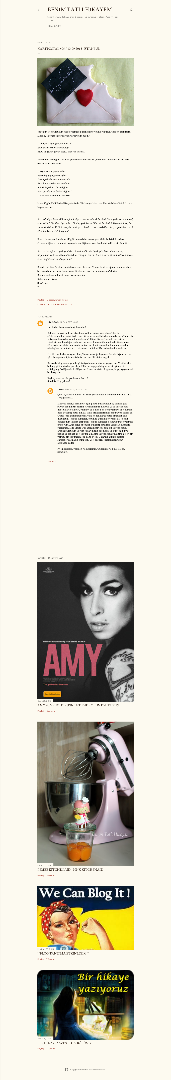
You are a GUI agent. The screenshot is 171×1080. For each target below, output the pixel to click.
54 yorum (51, 875)
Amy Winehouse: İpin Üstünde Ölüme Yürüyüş (78, 705)
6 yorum (50, 711)
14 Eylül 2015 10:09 (69, 322)
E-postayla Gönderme (57, 300)
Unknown (53, 321)
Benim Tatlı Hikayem (79, 9)
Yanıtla (51, 461)
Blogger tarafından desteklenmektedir (85, 1070)
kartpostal (51, 304)
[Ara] (132, 9)
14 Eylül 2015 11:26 (78, 389)
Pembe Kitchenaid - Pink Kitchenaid (70, 869)
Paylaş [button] (40, 300)
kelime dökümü (64, 304)
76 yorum (51, 959)
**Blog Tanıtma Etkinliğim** (63, 953)
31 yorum (50, 1048)
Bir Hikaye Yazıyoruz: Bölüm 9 (64, 1043)
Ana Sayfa (54, 26)
